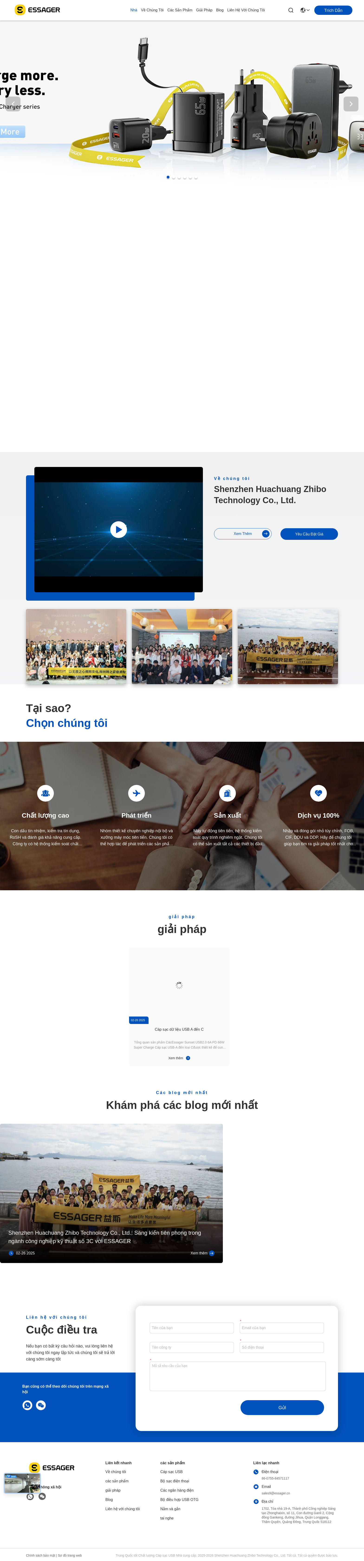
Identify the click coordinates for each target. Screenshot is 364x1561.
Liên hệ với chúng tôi (246, 10)
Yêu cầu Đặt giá (309, 534)
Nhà (133, 10)
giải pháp (204, 10)
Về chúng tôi (152, 10)
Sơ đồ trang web (70, 1555)
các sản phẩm (179, 10)
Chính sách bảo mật (40, 1555)
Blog (220, 10)
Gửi (282, 1407)
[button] (168, 177)
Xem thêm (252, 534)
